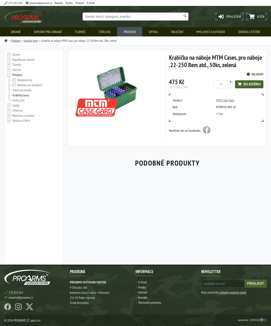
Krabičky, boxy (31, 41)
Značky (69, 3)
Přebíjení (130, 32)
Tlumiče (80, 32)
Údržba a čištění (249, 32)
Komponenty (24, 80)
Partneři (80, 3)
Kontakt (59, 3)
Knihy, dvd (18, 100)
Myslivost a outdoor (210, 32)
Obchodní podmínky (149, 302)
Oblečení (177, 32)
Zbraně (16, 32)
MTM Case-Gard (225, 100)
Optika (153, 32)
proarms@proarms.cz (39, 3)
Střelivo (105, 32)
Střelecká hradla (22, 90)
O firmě (91, 3)
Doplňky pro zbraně (48, 32)
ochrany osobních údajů (232, 292)
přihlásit (255, 284)
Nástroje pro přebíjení (29, 85)
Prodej (142, 287)
